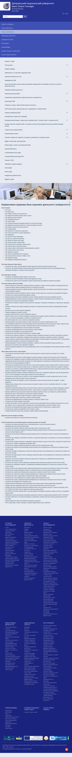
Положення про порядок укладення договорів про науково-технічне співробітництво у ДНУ (29, 445)
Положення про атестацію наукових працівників (18, 310)
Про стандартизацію (10, 229)
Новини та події (9, 61)
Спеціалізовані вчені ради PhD (14, 156)
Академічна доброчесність (13, 175)
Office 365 (5, 747)
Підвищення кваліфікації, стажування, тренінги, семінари (31, 575)
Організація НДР (36, 101)
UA (63, 13)
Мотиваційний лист (48, 640)
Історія (7, 527)
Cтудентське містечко (30, 674)
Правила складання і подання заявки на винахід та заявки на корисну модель (26, 395)
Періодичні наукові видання (36, 164)
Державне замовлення (49, 648)
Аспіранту (26, 630)
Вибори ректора (9, 563)
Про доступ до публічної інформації (14, 238)
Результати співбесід (48, 674)
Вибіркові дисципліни (29, 558)
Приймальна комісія (48, 643)
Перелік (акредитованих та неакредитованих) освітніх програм (50, 651)
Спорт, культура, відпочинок (31, 666)
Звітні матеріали (9, 545)
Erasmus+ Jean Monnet (11, 650)
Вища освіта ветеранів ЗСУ (50, 664)
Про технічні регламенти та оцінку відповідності (18, 232)
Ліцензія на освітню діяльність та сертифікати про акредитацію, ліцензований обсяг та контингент (31, 547)
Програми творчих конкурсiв (50, 658)
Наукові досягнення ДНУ (36, 93)
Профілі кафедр (10, 69)
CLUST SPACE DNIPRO (48, 708)
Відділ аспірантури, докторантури (15, 141)
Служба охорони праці (11, 557)
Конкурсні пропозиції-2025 (50, 628)
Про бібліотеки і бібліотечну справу (14, 240)
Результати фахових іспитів (50, 673)
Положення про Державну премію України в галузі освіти (20, 276)
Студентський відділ (29, 653)
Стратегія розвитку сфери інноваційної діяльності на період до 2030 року (24, 287)
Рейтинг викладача (42, 745)
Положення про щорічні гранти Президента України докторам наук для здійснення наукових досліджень (32, 280)
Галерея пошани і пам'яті (31, 712)
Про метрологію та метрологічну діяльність (16, 231)
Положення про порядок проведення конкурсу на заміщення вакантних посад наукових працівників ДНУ (32, 470)
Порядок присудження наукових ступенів (16, 312)
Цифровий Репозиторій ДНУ (57, 745)
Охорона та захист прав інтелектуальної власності (20, 105)
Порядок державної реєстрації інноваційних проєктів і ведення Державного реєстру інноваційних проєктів (33, 297)
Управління (8, 532)
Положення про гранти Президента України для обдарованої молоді (23, 278)
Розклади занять (28, 570)
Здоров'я (26, 664)
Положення (8, 535)
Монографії (8, 168)
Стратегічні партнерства (11, 640)
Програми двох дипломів (30, 557)
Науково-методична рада (31, 535)
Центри (26, 531)
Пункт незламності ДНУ (30, 681)
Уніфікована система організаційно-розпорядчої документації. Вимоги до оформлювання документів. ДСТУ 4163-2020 (36, 495)
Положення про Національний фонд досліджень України (20, 295)
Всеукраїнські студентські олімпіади (16, 116)
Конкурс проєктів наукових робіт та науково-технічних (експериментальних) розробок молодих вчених (34, 125)
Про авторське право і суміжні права (15, 242)
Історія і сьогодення (10, 524)
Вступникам (48, 623)
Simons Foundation (10, 655)
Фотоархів (7, 725)
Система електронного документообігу (14, 745)
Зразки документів (29, 571)
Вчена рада (8, 171)
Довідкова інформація (11, 544)
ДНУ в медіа (8, 712)
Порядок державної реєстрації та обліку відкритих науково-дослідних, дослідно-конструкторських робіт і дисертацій (36, 357)
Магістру (26, 628)
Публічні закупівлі (9, 550)
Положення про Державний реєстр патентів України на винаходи (22, 327)
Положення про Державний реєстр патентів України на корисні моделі (23, 329)
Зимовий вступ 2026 (48, 637)
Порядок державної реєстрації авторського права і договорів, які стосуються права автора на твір (31, 322)
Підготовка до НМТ (48, 638)
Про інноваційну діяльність (12, 219)
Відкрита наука (9, 179)
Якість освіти (27, 534)
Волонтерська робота (30, 669)
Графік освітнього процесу (31, 677)
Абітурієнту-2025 (47, 645)
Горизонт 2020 (9, 160)
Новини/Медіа (11, 708)
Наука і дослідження (49, 524)
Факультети (27, 527)
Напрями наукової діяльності (14, 90)
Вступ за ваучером (48, 699)
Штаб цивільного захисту (11, 558)
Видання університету (11, 723)
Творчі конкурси (47, 666)
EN (67, 13)
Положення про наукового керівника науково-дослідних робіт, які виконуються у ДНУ (27, 428)
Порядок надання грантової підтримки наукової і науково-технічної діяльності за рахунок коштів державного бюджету (36, 293)
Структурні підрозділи (11, 540)
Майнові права (9, 552)
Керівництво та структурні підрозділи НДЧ (18, 73)
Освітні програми (28, 553)
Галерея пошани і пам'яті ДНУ (31, 708)
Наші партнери (9, 642)
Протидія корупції (9, 561)
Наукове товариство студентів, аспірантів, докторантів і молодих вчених (36, 137)
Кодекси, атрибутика (10, 537)
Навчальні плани (28, 555)
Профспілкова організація (12, 542)
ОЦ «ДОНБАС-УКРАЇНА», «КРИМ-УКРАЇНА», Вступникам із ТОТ (50, 695)
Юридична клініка (29, 676)
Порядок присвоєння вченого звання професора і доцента (20, 314)
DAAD (6, 651)
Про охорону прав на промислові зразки (16, 246)
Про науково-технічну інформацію (14, 236)
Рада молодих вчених (36, 133)
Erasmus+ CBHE (9, 646)
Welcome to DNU (9, 668)
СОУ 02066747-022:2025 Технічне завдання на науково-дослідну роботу (24, 489)
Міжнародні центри (10, 663)
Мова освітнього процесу (30, 565)
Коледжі (26, 529)
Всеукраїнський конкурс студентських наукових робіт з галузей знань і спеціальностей (36, 120)
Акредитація (27, 552)
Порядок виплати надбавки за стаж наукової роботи (19, 331)
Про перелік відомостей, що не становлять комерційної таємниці (22, 320)
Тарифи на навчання (48, 642)
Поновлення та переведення (50, 690)
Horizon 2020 (8, 653)
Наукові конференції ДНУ (36, 112)
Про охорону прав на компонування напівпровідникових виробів (22, 248)
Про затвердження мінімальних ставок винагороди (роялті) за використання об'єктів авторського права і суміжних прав (36, 323)
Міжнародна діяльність (10, 623)
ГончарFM (7, 726)
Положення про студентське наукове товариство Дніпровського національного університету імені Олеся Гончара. (35, 474)
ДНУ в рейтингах (9, 534)
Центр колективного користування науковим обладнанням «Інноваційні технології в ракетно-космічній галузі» (33, 85)
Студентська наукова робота (36, 130)
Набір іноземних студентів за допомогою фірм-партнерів (12, 660)
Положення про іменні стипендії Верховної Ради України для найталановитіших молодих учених (30, 266)
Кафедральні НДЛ (10, 80)
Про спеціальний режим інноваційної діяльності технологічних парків (23, 223)
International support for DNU (12, 656)
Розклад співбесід (48, 671)
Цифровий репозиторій (30, 560)
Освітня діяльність (28, 524)
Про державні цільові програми (13, 217)
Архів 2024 (46, 700)
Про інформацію (9, 234)
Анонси (7, 713)
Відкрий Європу (28, 679)
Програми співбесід (48, 692)
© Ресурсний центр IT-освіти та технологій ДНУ (17, 749)
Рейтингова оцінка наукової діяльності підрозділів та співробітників (25, 109)
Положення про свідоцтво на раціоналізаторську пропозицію (21, 417)
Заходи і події (8, 669)
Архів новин (8, 715)
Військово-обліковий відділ (12, 560)
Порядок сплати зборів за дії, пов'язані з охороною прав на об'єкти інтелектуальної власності (30, 325)
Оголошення (36, 65)
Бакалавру (27, 627)
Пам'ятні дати (8, 728)
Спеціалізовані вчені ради (13, 152)
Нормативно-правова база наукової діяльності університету (23, 97)
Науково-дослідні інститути (36, 76)
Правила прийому (48, 646)
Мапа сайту (31, 745)
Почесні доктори (9, 539)
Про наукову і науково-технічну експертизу (16, 227)
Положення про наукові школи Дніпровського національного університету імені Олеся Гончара (30, 472)
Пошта (12, 747)
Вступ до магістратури (49, 663)
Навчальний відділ (29, 539)
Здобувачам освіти (29, 623)
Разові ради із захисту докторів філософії (18, 145)
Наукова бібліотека (10, 149)
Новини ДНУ (8, 710)
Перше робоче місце (29, 668)
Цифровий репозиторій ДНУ (31, 658)
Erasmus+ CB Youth (10, 648)
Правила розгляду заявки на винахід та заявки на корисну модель (22, 397)
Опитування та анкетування (31, 537)
